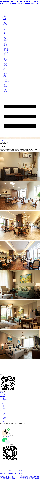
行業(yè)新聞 (5, 91)
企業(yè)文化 (5, 16)
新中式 (3, 407)
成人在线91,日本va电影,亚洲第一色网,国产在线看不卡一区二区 (21, 477)
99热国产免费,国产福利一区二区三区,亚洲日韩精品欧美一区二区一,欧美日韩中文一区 (14, 475)
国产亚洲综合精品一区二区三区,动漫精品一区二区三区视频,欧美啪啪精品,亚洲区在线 (20, 476)
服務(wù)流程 (4, 418)
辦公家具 (3, 397)
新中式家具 (3, 400)
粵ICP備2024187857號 (22, 423)
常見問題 (4, 92)
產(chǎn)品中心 (4, 17)
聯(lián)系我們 (5, 94)
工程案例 (3, 69)
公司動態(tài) (5, 89)
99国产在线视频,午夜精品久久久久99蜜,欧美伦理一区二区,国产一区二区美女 (11, 473)
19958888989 (9, 436)
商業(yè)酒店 (3, 408)
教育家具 (3, 398)
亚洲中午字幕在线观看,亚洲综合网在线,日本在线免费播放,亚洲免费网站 (24, 478)
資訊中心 (1, 410)
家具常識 (4, 90)
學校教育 (3, 405)
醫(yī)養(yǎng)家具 (4, 399)
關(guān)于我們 (2, 392)
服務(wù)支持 (4, 417)
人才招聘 (3, 421)
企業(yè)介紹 (5, 15)
